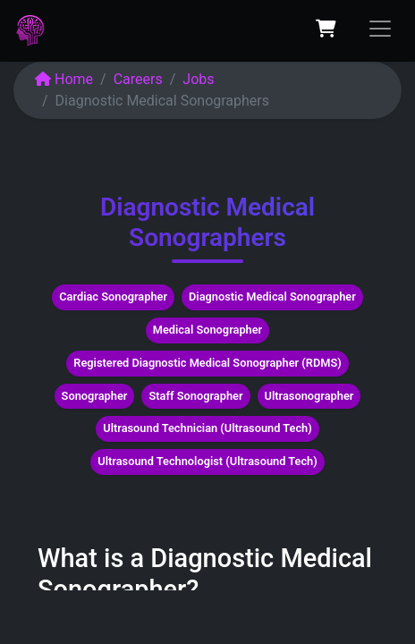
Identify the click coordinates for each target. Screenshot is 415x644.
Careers (138, 79)
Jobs (198, 79)
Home (64, 79)
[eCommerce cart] (325, 28)
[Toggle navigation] (380, 28)
